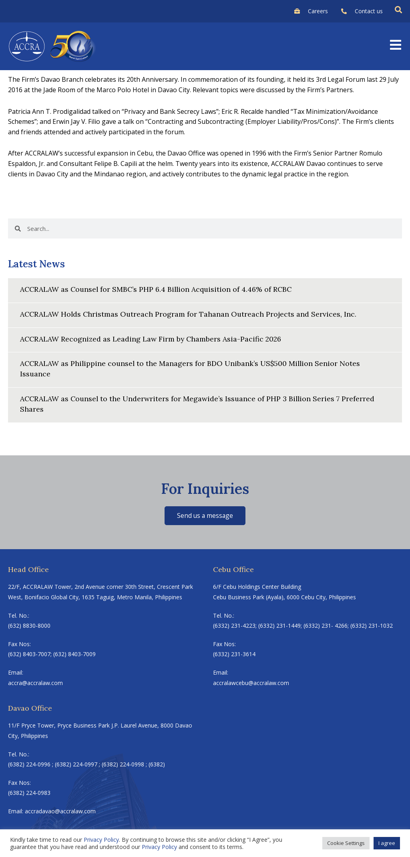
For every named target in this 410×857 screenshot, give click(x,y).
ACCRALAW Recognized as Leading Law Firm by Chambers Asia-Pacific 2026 (152, 338)
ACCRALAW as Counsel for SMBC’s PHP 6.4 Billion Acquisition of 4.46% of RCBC (158, 289)
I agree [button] (386, 843)
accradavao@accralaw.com (60, 809)
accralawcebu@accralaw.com (251, 681)
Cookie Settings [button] (346, 843)
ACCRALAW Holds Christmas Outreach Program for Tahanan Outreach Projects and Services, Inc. (189, 313)
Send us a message (205, 513)
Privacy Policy (101, 839)
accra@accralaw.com (35, 681)
